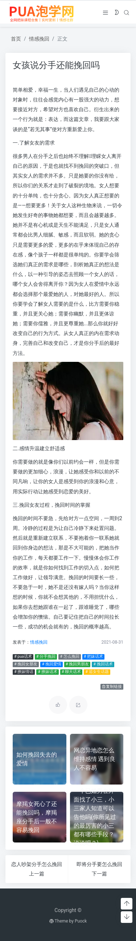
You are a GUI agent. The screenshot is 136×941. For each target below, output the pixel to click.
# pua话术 (23, 656)
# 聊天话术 (71, 671)
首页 (16, 39)
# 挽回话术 (103, 664)
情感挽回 (39, 39)
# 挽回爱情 (51, 664)
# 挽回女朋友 (25, 664)
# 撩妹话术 (47, 671)
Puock (81, 921)
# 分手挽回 (45, 656)
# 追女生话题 (97, 671)
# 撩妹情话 (23, 671)
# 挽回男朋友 (77, 664)
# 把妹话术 (93, 656)
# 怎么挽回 (69, 656)
